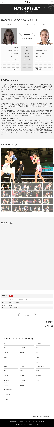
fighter (6, 352)
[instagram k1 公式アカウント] (16, 338)
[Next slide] (52, 165)
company (41, 421)
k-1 (8, 389)
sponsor (6, 357)
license (22, 352)
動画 (44, 24)
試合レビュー (9, 24)
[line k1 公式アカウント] (26, 338)
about (37, 359)
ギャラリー (27, 24)
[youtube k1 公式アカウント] (29, 338)
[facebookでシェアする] (48, 325)
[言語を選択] (4, 2)
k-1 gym (6, 399)
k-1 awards (7, 394)
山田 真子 (15, 307)
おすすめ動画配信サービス (45, 416)
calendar (22, 347)
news (5, 347)
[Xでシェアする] (45, 325)
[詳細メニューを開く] (52, 2)
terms (21, 421)
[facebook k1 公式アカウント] (19, 338)
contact (28, 421)
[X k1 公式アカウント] (13, 338)
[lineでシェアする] (52, 325)
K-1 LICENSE (7, 405)
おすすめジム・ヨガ (35, 416)
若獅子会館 (16, 47)
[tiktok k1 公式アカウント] (22, 338)
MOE (10, 307)
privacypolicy (14, 421)
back (27, 315)
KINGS (37, 47)
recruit (35, 421)
